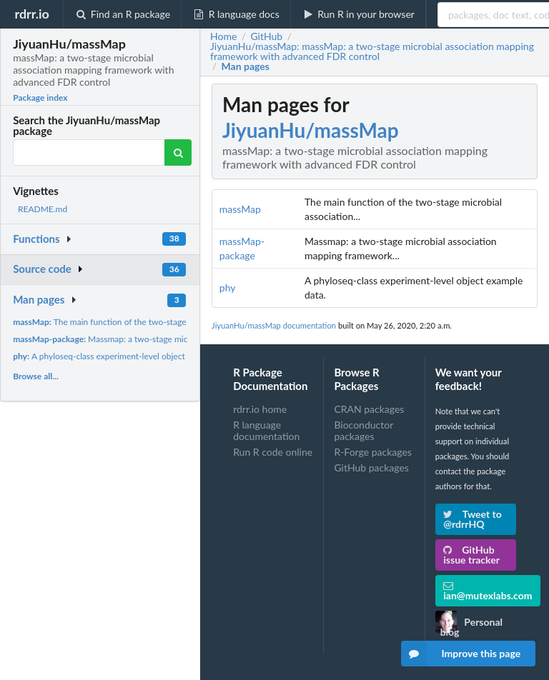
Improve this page (461, 653)
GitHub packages (371, 467)
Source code (42, 268)
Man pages (38, 299)
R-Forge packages (372, 452)
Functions (36, 238)
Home (223, 36)
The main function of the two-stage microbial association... (142, 321)
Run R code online (272, 452)
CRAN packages (369, 409)
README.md (42, 209)
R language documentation (266, 430)
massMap (240, 209)
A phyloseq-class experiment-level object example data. (126, 356)
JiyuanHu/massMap (310, 130)
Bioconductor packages (363, 430)
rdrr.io (31, 13)
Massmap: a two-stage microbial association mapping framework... (174, 339)
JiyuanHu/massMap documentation (274, 325)
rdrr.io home (260, 409)
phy (227, 287)
